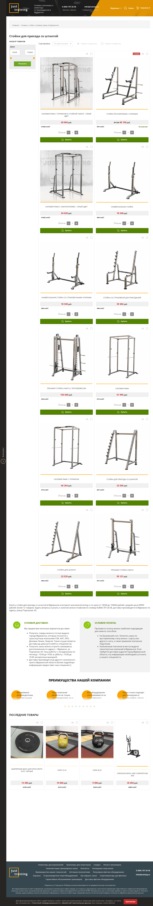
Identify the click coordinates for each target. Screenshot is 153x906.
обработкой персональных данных (76, 903)
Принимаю (130, 901)
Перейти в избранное (113, 44)
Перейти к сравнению (89, 44)
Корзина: (145, 8)
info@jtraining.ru (91, 7)
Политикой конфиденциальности (46, 903)
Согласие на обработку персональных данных (127, 893)
